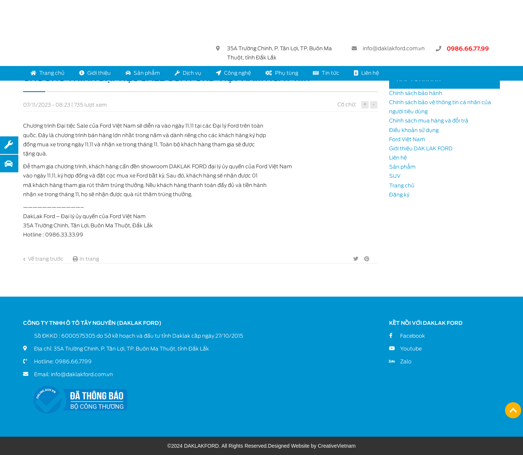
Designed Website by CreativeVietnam (311, 446)
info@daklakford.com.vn (394, 48)
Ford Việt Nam (407, 139)
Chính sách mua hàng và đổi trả (428, 121)
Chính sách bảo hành (415, 93)
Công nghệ (233, 73)
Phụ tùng (282, 73)
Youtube (411, 349)
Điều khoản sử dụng (414, 130)
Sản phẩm (142, 73)
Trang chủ (47, 73)
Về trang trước (43, 259)
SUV (395, 176)
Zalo (406, 361)
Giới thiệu (95, 73)
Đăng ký (399, 195)
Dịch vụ (188, 73)
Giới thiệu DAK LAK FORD (421, 148)
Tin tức (326, 73)
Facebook (412, 336)
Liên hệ (366, 73)
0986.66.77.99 (468, 48)
